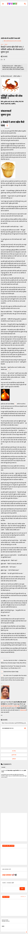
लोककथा (6, 44)
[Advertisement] (14, 21)
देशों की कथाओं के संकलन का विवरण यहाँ (10, 706)
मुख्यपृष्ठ (14, 758)
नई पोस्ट (14, 750)
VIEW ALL (23, 896)
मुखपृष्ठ (3, 926)
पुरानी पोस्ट (14, 754)
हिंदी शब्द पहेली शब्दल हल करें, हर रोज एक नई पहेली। (12, 40)
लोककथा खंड (23, 710)
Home (2, 44)
